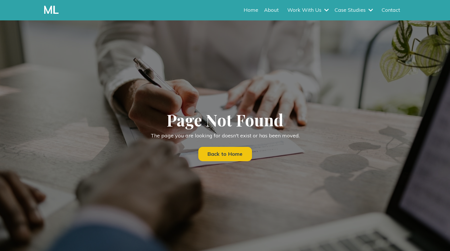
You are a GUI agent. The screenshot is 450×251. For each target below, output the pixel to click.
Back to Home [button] (225, 154)
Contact (391, 10)
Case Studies (354, 10)
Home (251, 10)
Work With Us (308, 10)
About (271, 10)
